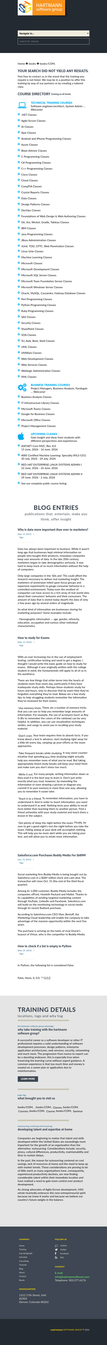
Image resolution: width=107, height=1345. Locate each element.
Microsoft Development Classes (40, 269)
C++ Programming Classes (36, 168)
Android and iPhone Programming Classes (46, 138)
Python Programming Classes (38, 304)
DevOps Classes (31, 210)
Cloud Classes (29, 180)
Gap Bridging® (25, 1253)
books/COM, (47, 63)
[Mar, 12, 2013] (25, 642)
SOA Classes (28, 334)
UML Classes (29, 346)
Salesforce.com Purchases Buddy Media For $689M (52, 855)
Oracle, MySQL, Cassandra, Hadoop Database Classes (53, 293)
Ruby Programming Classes (37, 310)
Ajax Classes (28, 132)
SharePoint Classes (32, 328)
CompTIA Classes (31, 186)
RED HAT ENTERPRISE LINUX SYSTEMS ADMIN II (51, 474)
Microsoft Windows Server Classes (42, 287)
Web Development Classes (37, 358)
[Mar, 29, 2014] (25, 950)
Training (22, 1249)
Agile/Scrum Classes (33, 120)
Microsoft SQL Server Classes (38, 275)
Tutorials (23, 1265)
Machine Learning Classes (36, 257)
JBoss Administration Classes (38, 240)
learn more (28, 1079)
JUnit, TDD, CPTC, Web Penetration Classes (47, 246)
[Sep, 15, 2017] (24, 534)
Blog (21, 1268)
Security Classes (31, 322)
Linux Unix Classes (32, 251)
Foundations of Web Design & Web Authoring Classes (53, 216)
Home (21, 63)
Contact (22, 1276)
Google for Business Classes (38, 414)
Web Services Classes (34, 364)
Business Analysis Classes (36, 396)
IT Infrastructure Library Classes (40, 402)
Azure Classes (29, 144)
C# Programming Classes (36, 162)
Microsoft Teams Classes (36, 408)
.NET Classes (29, 114)
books (32, 63)
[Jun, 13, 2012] (24, 859)
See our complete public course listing (44, 483)
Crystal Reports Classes (35, 192)
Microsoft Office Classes (35, 419)
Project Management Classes (38, 425)
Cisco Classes (29, 174)
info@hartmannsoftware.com (72, 1276)
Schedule (23, 1257)
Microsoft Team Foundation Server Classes (46, 281)
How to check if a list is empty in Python (45, 946)
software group (66, 1329)
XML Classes (29, 376)
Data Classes (29, 198)
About (22, 1272)
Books (22, 1280)
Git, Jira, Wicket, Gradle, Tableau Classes (45, 222)
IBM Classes (28, 228)
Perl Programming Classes (36, 298)
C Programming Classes (35, 156)
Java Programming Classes (37, 234)
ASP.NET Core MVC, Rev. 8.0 (38, 445)
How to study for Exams (33, 638)
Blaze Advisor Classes (34, 150)
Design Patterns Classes (35, 204)
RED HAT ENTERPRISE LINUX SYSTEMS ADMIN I (51, 464)
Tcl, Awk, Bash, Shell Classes (38, 340)
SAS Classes (28, 316)
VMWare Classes (31, 352)
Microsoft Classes (31, 263)
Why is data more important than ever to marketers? (53, 530)
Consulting (24, 1261)
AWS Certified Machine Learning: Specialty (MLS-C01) (53, 455)
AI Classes (27, 126)
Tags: (21, 537)
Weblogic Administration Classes (40, 370)
